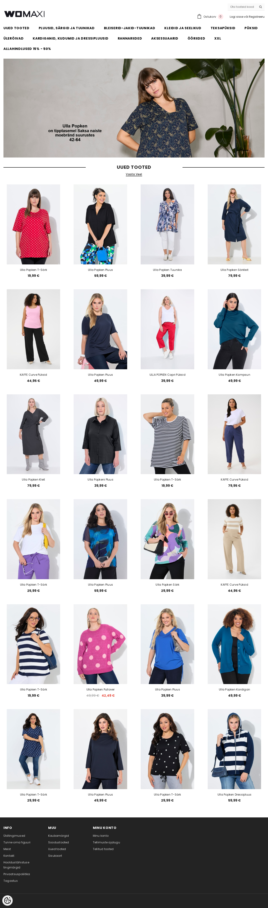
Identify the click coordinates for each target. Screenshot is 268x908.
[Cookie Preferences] (7, 900)
